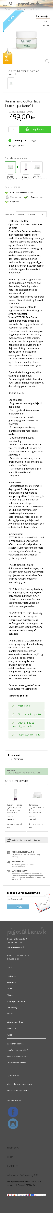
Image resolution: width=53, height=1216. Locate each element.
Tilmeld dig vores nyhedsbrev (19, 1084)
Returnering (12, 1007)
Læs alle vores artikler (16, 1062)
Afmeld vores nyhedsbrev (18, 1090)
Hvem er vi (11, 982)
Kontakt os (11, 976)
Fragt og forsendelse (16, 1001)
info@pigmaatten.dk (15, 947)
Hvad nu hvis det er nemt (17, 1056)
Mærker (10, 995)
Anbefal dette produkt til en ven (26, 840)
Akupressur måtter (15, 1022)
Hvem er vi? (13, 1147)
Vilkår (9, 988)
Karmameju (18, 759)
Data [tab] (43, 214)
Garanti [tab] (21, 214)
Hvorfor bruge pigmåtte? (17, 1050)
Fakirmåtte (11, 1028)
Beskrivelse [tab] (9, 214)
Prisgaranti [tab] (32, 214)
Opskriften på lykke (15, 1043)
